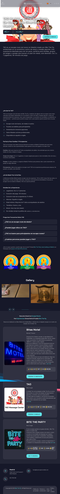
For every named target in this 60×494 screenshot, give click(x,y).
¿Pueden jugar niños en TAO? (16, 228)
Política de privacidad (36, 489)
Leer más (48, 363)
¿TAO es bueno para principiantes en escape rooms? (25, 233)
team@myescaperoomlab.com (34, 3)
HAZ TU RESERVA (33, 456)
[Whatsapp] (54, 3)
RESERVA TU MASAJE (50, 36)
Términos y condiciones (42, 489)
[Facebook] (58, 3)
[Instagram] (56, 3)
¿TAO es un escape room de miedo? (18, 222)
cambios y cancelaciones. (33, 211)
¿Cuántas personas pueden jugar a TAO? (20, 239)
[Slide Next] (13, 309)
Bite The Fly (18, 488)
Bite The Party (37, 247)
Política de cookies (52, 490)
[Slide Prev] (10, 309)
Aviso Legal (48, 489)
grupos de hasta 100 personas (19, 248)
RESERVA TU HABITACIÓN (35, 376)
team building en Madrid (48, 247)
